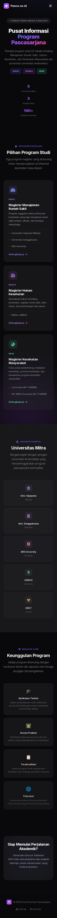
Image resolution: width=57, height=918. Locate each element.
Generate (35, 909)
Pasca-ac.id (15, 6)
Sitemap (21, 909)
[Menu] (50, 6)
